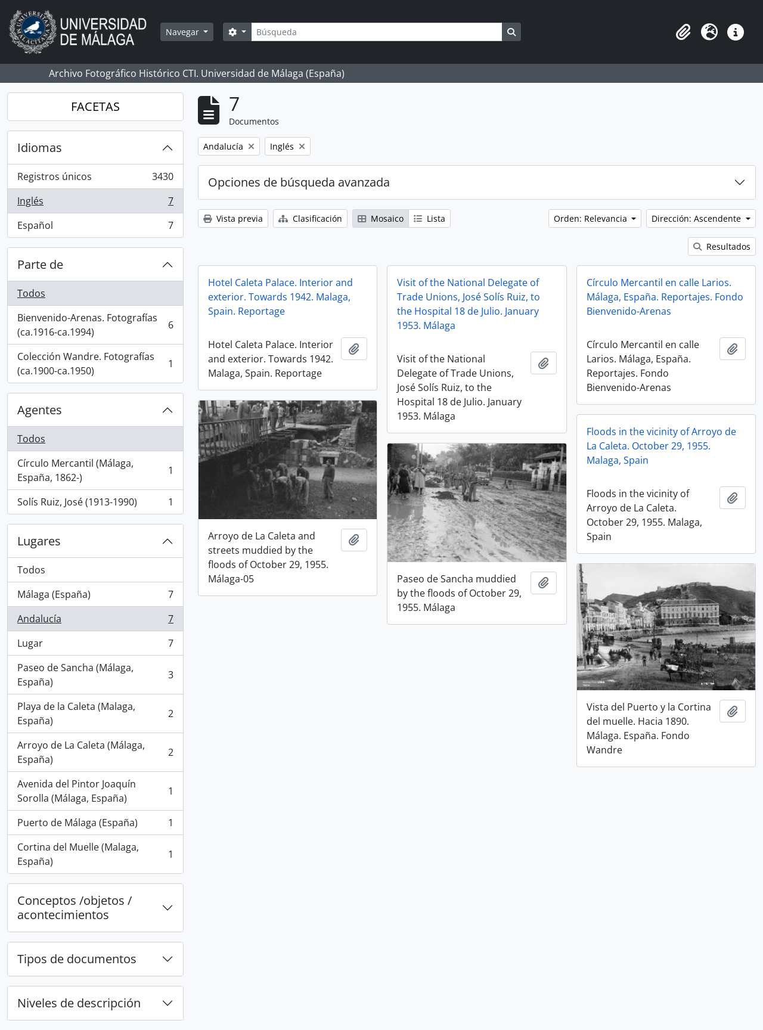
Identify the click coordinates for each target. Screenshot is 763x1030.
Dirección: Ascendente (697, 218)
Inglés (95, 203)
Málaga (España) (95, 597)
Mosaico (381, 218)
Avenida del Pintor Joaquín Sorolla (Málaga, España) (95, 791)
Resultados (721, 246)
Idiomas (39, 147)
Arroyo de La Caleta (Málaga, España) (95, 752)
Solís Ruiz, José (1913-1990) (95, 504)
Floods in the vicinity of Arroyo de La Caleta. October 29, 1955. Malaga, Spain (661, 446)
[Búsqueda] (377, 32)
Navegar (183, 32)
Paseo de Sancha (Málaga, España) (95, 674)
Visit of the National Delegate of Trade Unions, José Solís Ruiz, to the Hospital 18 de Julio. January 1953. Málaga (468, 304)
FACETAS (95, 106)
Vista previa (233, 218)
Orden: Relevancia (591, 218)
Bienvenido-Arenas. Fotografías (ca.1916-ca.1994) (95, 325)
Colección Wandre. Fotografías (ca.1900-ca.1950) (95, 363)
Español (95, 227)
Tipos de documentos (77, 959)
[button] (683, 32)
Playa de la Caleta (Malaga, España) (95, 713)
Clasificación (310, 218)
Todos (31, 293)
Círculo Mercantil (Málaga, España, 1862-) (95, 470)
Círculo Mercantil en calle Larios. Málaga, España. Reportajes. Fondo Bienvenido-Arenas (665, 297)
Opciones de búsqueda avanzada (299, 182)
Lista (429, 218)
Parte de (40, 264)
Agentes (39, 410)
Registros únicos (95, 179)
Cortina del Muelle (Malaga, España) (95, 854)
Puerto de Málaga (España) (95, 825)
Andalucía (95, 621)
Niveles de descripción (79, 1003)
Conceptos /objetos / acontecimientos (74, 907)
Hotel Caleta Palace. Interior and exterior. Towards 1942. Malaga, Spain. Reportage (280, 297)
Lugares (39, 541)
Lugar (95, 646)
